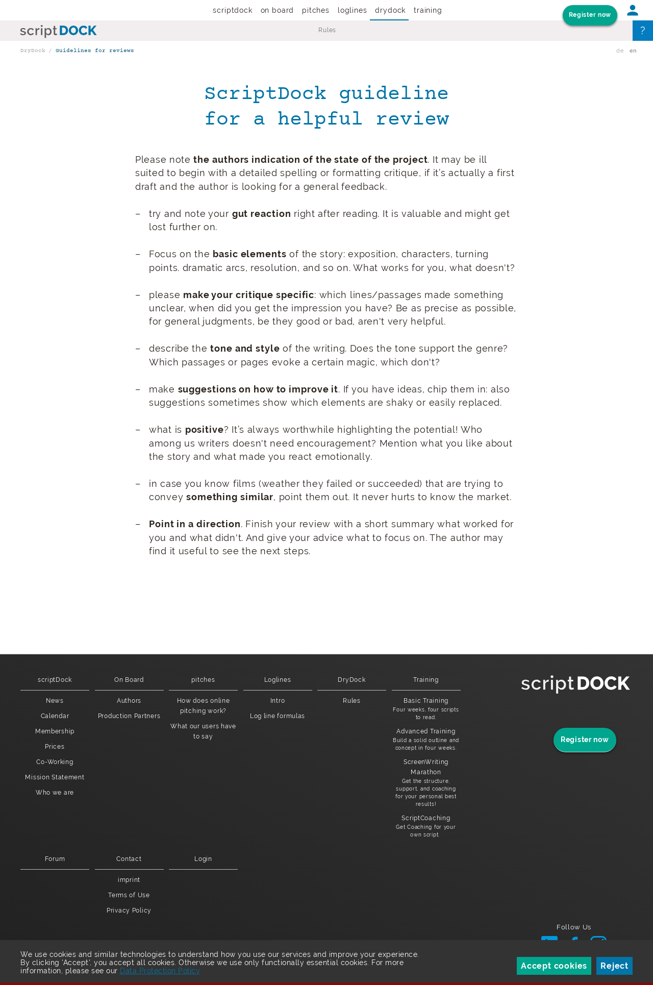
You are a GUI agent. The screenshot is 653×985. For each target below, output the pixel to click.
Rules (327, 30)
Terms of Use (129, 895)
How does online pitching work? (203, 706)
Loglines (352, 10)
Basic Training (426, 709)
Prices (54, 746)
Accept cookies (554, 966)
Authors (129, 700)
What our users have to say (203, 731)
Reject (614, 966)
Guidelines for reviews (95, 51)
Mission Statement (54, 777)
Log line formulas (277, 716)
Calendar (55, 716)
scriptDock (232, 10)
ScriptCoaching (426, 827)
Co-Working (54, 762)
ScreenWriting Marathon (426, 783)
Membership (54, 731)
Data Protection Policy (160, 971)
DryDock (390, 10)
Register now (590, 14)
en (633, 50)
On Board (277, 10)
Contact (128, 859)
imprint (129, 879)
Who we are (55, 792)
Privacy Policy (129, 910)
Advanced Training (426, 740)
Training (428, 10)
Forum (55, 859)
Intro (277, 700)
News (55, 700)
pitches (316, 10)
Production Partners (129, 716)
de (619, 50)
